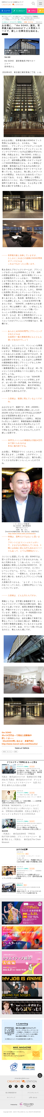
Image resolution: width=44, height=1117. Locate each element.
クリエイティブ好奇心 (30, 16)
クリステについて (33, 1092)
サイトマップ (11, 1097)
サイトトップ (6, 16)
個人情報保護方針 (11, 1092)
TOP (40, 1075)
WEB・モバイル (7, 751)
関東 (15, 751)
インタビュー (17, 16)
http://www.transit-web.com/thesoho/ (22, 533)
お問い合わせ (33, 1097)
